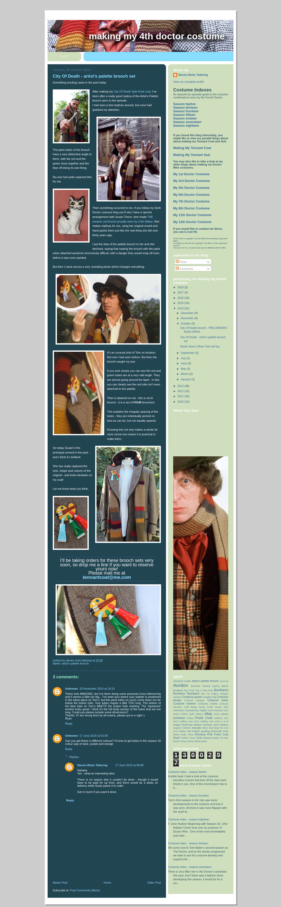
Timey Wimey (187, 741)
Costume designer (194, 700)
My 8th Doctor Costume (191, 208)
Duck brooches (215, 710)
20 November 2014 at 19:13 (97, 688)
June (184, 363)
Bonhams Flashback (186, 693)
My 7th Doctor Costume (191, 201)
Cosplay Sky (209, 697)
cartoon (177, 697)
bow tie (205, 693)
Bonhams (221, 690)
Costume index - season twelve (187, 771)
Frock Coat (203, 718)
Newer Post (60, 882)
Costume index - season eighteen (188, 819)
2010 (181, 401)
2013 (181, 385)
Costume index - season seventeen (190, 866)
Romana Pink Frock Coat (211, 734)
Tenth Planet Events (207, 737)
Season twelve (184, 104)
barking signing (211, 686)
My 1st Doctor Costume (191, 174)
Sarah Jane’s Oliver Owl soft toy (199, 346)
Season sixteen (185, 118)
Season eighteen (186, 125)
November (188, 318)
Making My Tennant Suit (191, 155)
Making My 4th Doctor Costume (157, 36)
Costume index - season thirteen (188, 843)
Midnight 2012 (200, 727)
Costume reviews (184, 703)
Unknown (71, 688)
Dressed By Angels (196, 710)
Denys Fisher (206, 707)
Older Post (154, 882)
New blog (214, 728)
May (184, 368)
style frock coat (132, 91)
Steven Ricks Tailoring (92, 765)
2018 (181, 287)
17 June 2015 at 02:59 (94, 735)
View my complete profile (188, 81)
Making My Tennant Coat (192, 148)
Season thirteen (185, 107)
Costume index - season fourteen (188, 795)
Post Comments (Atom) (85, 890)
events (224, 713)
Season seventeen (187, 122)
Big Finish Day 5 (193, 690)
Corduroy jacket (192, 696)
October (186, 323)
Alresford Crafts (182, 681)
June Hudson (220, 724)
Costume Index (217, 700)
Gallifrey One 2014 (189, 721)
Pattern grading (201, 731)
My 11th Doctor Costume (192, 215)
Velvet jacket (200, 741)
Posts (181, 261)
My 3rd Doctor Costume (191, 181)
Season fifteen (184, 115)
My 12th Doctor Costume (192, 222)
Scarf (176, 737)
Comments (184, 268)
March (185, 373)
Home (107, 882)
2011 (181, 396)
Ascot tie (223, 681)
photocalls (216, 731)
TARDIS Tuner (188, 738)
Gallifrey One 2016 (210, 721)
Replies (74, 756)
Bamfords (195, 686)
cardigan (224, 693)
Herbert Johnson (203, 724)
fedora (190, 718)
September (188, 352)
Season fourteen (186, 111)
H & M (224, 721)
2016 (181, 297)
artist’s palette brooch (75, 663)
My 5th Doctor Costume (191, 188)
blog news (208, 690)
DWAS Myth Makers (192, 714)
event (216, 714)
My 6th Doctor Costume (191, 195)
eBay (208, 714)
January (186, 379)
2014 (181, 308)
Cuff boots (190, 707)
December (188, 312)
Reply (68, 723)
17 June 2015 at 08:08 (129, 765)
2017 (181, 292)
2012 (181, 391)
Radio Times (187, 734)
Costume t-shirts (207, 703)
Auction (180, 685)
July (184, 358)
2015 (181, 302)
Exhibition (179, 717)
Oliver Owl (185, 731)
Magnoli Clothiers (182, 728)
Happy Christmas (182, 724)
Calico (214, 693)
